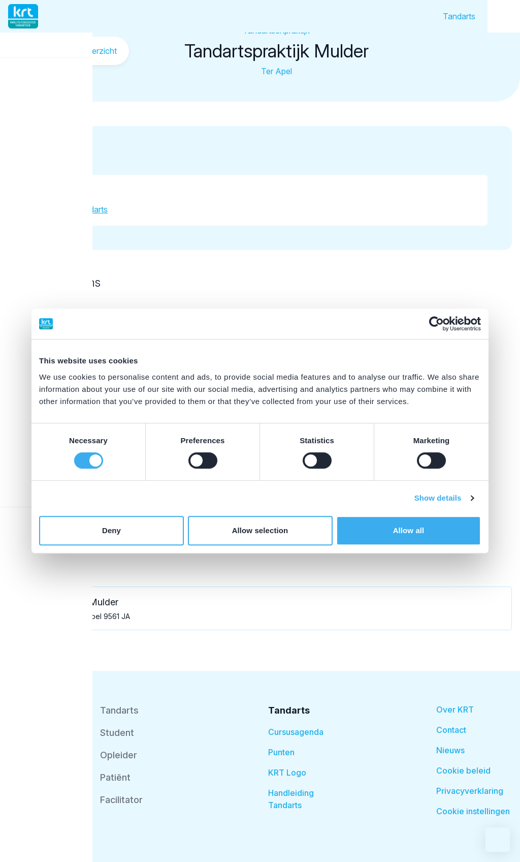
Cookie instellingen (473, 811)
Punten (281, 752)
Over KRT (455, 709)
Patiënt (115, 777)
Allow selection (260, 530)
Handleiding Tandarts (291, 799)
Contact (451, 730)
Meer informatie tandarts (63, 209)
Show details (438, 498)
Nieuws (450, 750)
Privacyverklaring (469, 791)
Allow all (409, 530)
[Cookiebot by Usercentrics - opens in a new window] (436, 323)
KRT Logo (287, 772)
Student (117, 732)
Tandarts (459, 16)
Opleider (118, 755)
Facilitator (121, 799)
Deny (111, 530)
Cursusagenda (295, 732)
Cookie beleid (463, 770)
